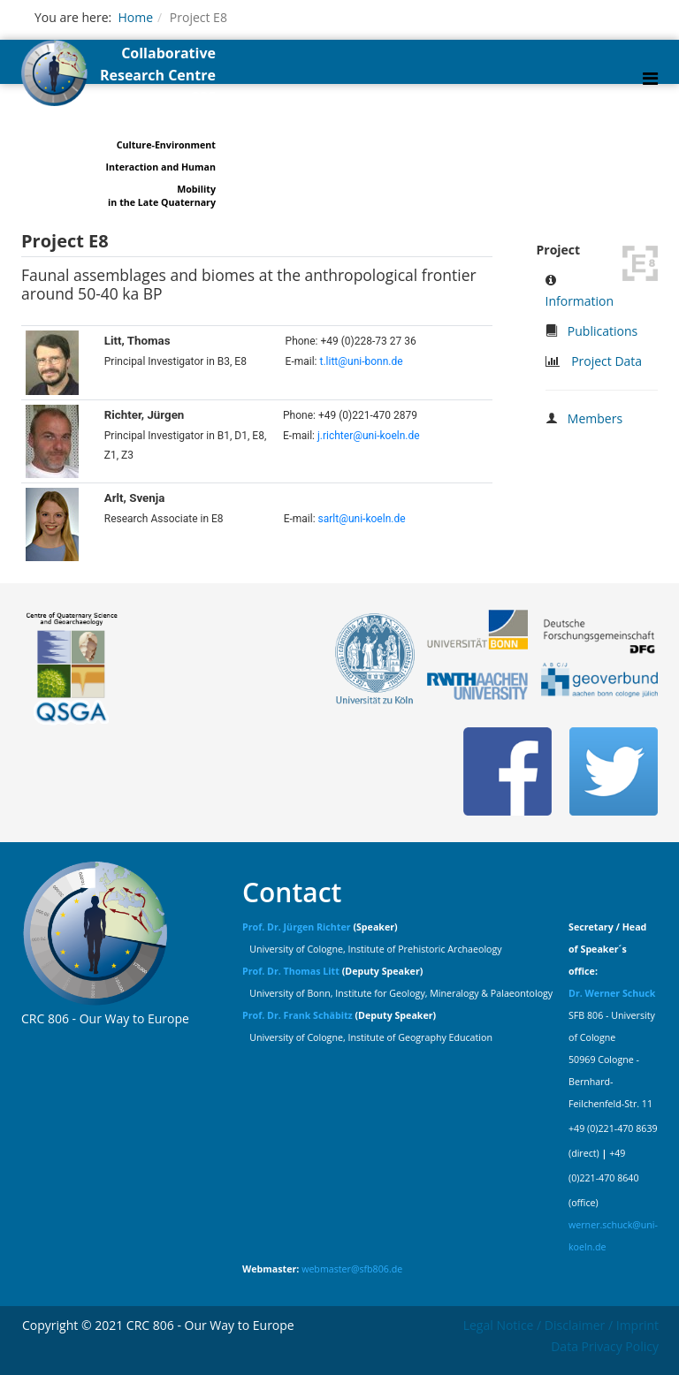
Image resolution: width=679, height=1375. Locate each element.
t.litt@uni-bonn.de (360, 361)
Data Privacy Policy (605, 1346)
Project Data (606, 361)
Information (579, 300)
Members (595, 418)
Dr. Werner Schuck (611, 993)
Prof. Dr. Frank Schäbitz (297, 1015)
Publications (602, 331)
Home (135, 17)
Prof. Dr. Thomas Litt (291, 971)
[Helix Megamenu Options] (650, 78)
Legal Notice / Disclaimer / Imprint (561, 1325)
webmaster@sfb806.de (351, 1269)
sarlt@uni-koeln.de (362, 519)
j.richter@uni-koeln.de (368, 435)
